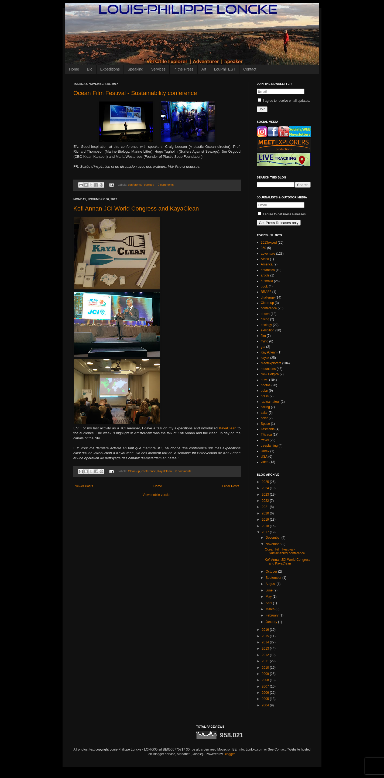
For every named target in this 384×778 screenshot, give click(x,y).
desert (265, 314)
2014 (266, 642)
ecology (149, 184)
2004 (266, 705)
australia (267, 281)
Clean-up (134, 471)
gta (263, 347)
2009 (266, 674)
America (267, 264)
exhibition (268, 330)
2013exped (269, 242)
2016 (266, 630)
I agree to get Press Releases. (282, 214)
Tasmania (268, 429)
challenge (268, 297)
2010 (266, 668)
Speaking (135, 69)
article (265, 275)
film (263, 336)
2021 (266, 507)
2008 (266, 680)
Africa (265, 259)
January (272, 622)
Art (203, 69)
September (274, 578)
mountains (268, 369)
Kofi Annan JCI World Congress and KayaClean (136, 208)
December (274, 537)
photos (265, 385)
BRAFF (266, 292)
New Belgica (270, 374)
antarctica (268, 270)
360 (263, 248)
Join (262, 109)
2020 (266, 513)
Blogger (229, 754)
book (264, 286)
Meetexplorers (271, 363)
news (264, 380)
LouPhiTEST (224, 69)
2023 (266, 494)
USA (264, 456)
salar (264, 413)
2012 (266, 655)
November (274, 544)
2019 (266, 519)
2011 (266, 661)
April (269, 603)
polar (264, 390)
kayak (265, 358)
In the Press (183, 69)
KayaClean (228, 428)
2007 (266, 686)
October (272, 571)
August (271, 584)
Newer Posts (84, 486)
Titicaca (266, 434)
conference (135, 184)
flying (264, 341)
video (265, 462)
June (269, 590)
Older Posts (230, 486)
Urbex (265, 451)
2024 (266, 488)
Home (74, 69)
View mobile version (157, 495)
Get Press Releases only (279, 223)
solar (264, 418)
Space (265, 424)
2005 (266, 699)
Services (158, 69)
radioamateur (270, 402)
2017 (266, 532)
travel (265, 440)
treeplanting (269, 445)
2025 (266, 482)
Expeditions (110, 69)
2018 (266, 526)
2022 (266, 501)
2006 (266, 693)
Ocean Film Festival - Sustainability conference (135, 93)
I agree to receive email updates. (284, 101)
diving (265, 319)
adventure (268, 253)
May (269, 596)
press (265, 396)
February (272, 615)
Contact (249, 69)
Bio (89, 69)
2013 (266, 648)
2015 (266, 636)
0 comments (166, 184)
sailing (265, 407)
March (271, 609)
